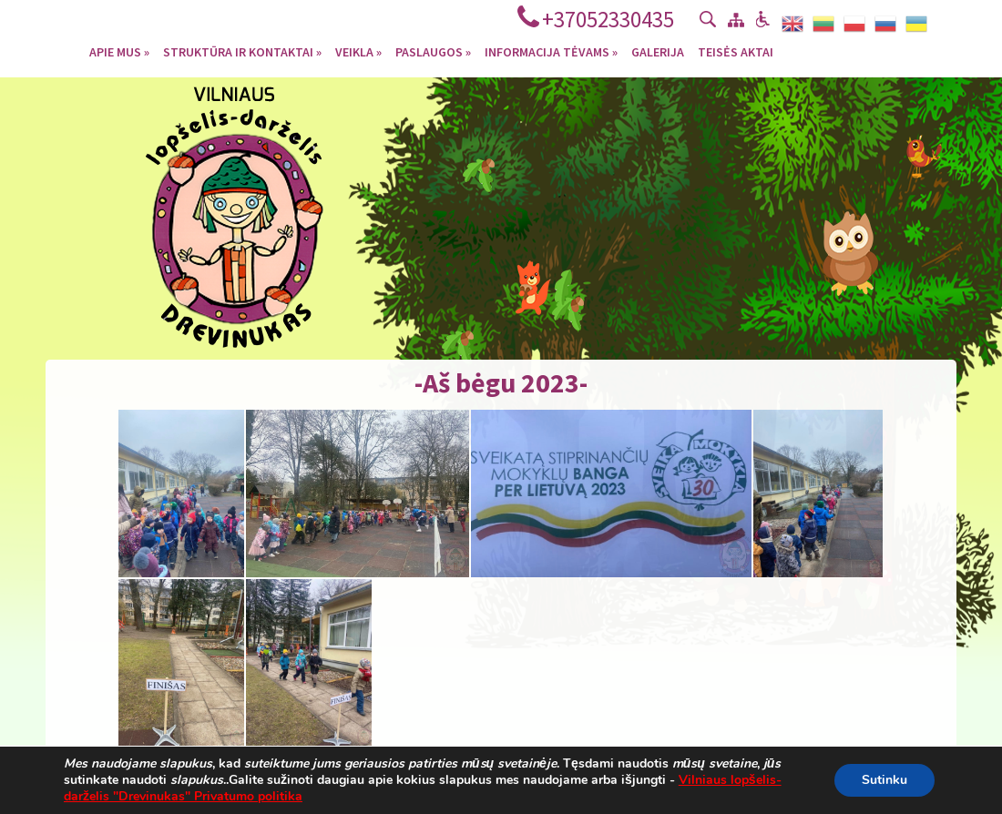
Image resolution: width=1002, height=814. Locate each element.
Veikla (358, 51)
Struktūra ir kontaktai (242, 51)
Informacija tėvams (551, 51)
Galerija (657, 51)
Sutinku (884, 780)
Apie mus (119, 51)
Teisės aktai (735, 51)
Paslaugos (433, 51)
